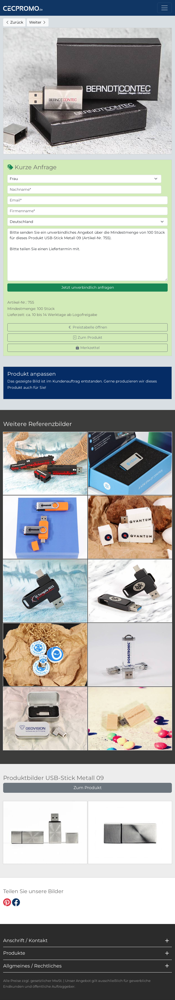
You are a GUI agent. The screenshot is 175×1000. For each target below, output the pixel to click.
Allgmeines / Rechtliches (32, 966)
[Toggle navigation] (164, 8)
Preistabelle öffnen (87, 327)
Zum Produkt (87, 337)
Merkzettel (88, 347)
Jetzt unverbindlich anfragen (87, 287)
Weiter (37, 22)
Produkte (14, 953)
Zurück (14, 22)
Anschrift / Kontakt (25, 940)
